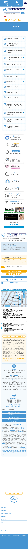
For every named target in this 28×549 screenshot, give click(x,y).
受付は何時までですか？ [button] (13, 76)
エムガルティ (21, 427)
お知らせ (2, 524)
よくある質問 (3, 519)
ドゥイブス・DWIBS (15, 444)
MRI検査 (3, 443)
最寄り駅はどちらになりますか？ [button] (13, 70)
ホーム (2, 504)
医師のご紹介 (3, 510)
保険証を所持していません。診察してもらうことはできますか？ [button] (13, 105)
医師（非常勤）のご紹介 (6, 513)
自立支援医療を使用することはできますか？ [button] (13, 126)
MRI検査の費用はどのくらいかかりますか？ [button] (13, 44)
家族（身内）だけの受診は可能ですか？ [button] (13, 120)
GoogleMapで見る (14, 493)
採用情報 (2, 522)
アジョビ (11, 428)
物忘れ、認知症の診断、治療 (15, 451)
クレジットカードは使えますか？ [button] (13, 98)
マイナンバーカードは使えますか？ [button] (13, 58)
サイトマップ (3, 530)
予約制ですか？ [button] (13, 81)
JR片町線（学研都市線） (14, 420)
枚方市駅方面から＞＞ (14, 417)
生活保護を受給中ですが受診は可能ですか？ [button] (13, 113)
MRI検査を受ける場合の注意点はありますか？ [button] (13, 51)
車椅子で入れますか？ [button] (13, 87)
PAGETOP (14, 499)
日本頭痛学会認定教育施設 (9, 246)
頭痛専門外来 (20, 431)
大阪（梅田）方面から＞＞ (14, 412)
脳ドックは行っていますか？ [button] (13, 64)
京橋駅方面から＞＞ (14, 414)
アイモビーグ (12, 430)
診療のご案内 (3, 507)
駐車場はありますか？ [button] (13, 38)
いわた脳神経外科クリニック (15, 535)
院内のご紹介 (3, 516)
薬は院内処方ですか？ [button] (13, 92)
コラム (2, 527)
